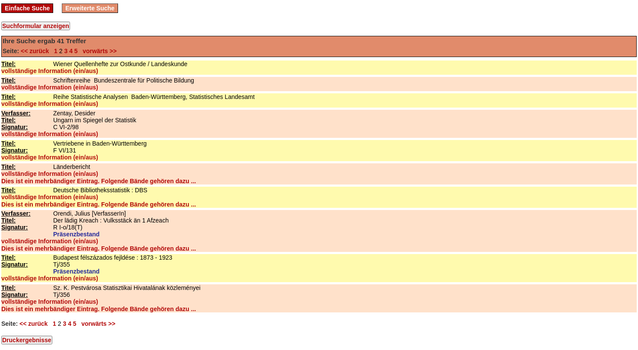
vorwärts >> (98, 51)
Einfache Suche (27, 8)
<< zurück (36, 51)
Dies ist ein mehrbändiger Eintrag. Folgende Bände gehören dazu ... (98, 181)
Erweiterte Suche (90, 8)
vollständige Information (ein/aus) (49, 70)
